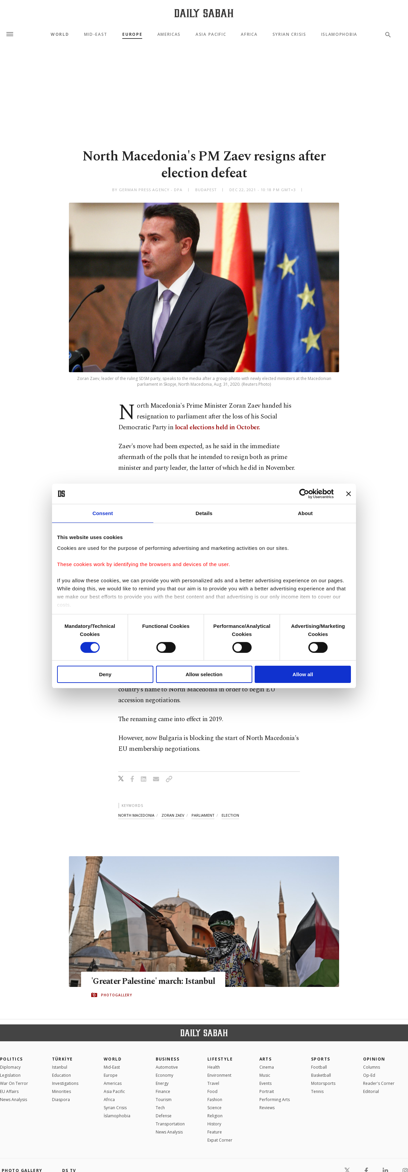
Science (214, 1108)
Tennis (317, 1091)
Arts (265, 1059)
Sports (320, 1059)
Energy (162, 1083)
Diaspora (61, 1099)
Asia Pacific (211, 34)
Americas (169, 34)
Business (168, 1059)
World (60, 34)
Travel (213, 1083)
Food (212, 1091)
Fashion (214, 1099)
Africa (249, 34)
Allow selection (203, 674)
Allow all (302, 674)
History (214, 1124)
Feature (214, 1132)
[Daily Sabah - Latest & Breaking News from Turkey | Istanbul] (203, 13)
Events (265, 1083)
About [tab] (305, 513)
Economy (164, 1075)
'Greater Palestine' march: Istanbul (154, 981)
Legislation (10, 1075)
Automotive (167, 1067)
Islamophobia (339, 34)
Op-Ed (369, 1075)
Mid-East (95, 34)
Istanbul (59, 1067)
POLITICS (11, 1059)
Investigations (65, 1083)
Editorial (371, 1091)
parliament (203, 815)
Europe (132, 34)
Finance (163, 1091)
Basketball (321, 1075)
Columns (371, 1067)
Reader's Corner (378, 1083)
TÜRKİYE (62, 1059)
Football (319, 1067)
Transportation (170, 1124)
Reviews (267, 1108)
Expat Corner (219, 1140)
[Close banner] (348, 493)
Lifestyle (220, 1059)
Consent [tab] (103, 513)
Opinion (374, 1059)
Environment (219, 1075)
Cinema (266, 1067)
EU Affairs (9, 1091)
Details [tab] (204, 513)
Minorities (61, 1091)
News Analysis (13, 1099)
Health (213, 1067)
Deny (105, 674)
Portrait (266, 1091)
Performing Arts (274, 1099)
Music (264, 1075)
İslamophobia (117, 1116)
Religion (215, 1116)
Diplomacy (10, 1067)
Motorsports (323, 1083)
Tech (160, 1108)
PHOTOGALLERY (116, 995)
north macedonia (136, 815)
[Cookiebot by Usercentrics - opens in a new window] (304, 494)
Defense (164, 1116)
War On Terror (14, 1083)
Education (61, 1075)
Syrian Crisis (289, 34)
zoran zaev (172, 815)
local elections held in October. (216, 427)
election (230, 815)
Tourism (164, 1099)
